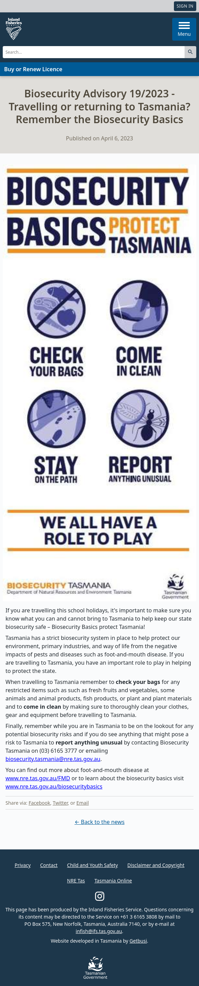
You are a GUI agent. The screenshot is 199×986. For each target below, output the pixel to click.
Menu (184, 29)
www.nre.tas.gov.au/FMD (37, 778)
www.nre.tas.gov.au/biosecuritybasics (53, 786)
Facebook (39, 803)
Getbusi (138, 940)
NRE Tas (76, 880)
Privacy (22, 865)
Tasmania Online (113, 880)
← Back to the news (100, 822)
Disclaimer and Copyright (156, 865)
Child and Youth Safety (92, 865)
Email (82, 803)
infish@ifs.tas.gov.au (99, 931)
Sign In (185, 6)
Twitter (60, 803)
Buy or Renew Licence (33, 69)
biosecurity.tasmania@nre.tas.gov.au (52, 759)
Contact (49, 865)
